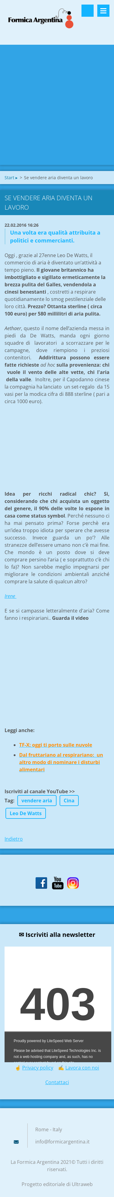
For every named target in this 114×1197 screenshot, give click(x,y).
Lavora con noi (82, 1067)
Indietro (14, 839)
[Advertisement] (57, 105)
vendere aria (37, 800)
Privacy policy (37, 1067)
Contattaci (57, 1082)
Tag (9, 800)
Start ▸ (11, 177)
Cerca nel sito (87, 11)
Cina (69, 800)
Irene (10, 596)
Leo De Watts (26, 813)
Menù (103, 11)
